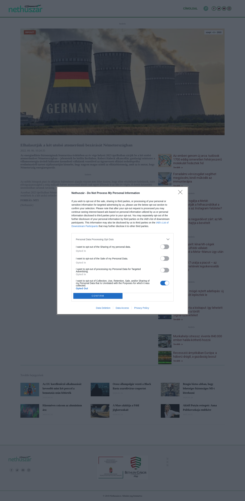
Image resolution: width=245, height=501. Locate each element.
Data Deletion (103, 308)
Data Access (122, 308)
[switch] (164, 246)
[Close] (181, 193)
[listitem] (122, 239)
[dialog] (122, 250)
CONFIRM (98, 296)
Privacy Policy (141, 308)
